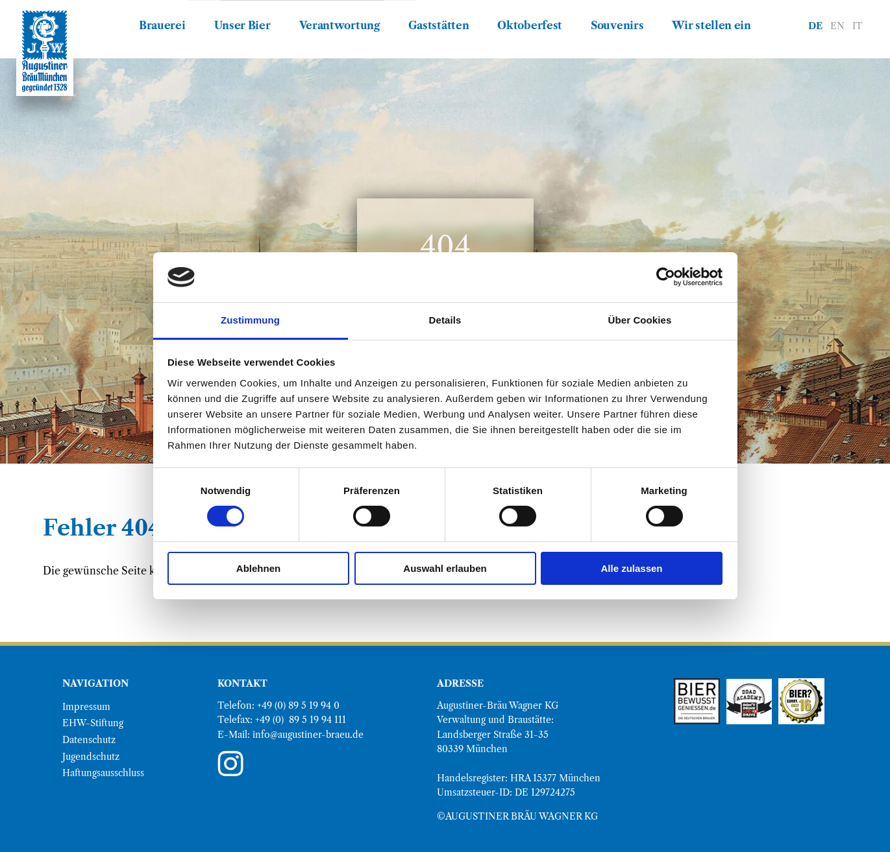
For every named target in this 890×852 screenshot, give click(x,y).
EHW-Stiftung (92, 723)
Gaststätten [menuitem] (438, 25)
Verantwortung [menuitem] (339, 25)
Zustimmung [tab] (250, 319)
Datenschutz (89, 740)
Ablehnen (258, 568)
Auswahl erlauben (444, 568)
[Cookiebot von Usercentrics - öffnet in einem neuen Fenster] (666, 277)
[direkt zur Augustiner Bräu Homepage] (44, 51)
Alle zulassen (631, 568)
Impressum (86, 707)
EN (837, 26)
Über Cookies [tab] (640, 319)
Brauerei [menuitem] (162, 25)
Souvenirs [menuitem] (617, 25)
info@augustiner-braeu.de (308, 734)
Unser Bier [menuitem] (242, 25)
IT (857, 26)
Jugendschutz (90, 757)
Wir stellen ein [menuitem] (711, 25)
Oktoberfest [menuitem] (529, 25)
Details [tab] (445, 319)
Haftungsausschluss (103, 773)
